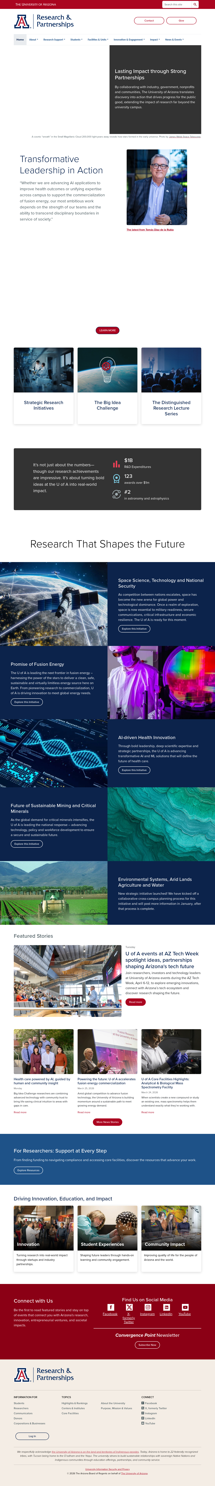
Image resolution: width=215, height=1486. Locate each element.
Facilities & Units (97, 39)
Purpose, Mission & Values (116, 1408)
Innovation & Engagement (128, 39)
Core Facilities (70, 1413)
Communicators (23, 1413)
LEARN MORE (107, 330)
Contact (149, 20)
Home (20, 39)
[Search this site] (177, 4)
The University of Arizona (134, 1473)
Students (75, 39)
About (32, 39)
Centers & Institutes (73, 1408)
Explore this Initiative (26, 702)
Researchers (21, 1408)
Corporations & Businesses (29, 1423)
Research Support (53, 39)
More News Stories (108, 1122)
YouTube (185, 1314)
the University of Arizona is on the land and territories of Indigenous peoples (95, 1452)
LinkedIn (166, 1314)
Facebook (110, 1314)
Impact (154, 39)
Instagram (147, 1314)
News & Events (173, 39)
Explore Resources (28, 1170)
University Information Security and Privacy (107, 1469)
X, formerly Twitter (129, 1318)
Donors (18, 1418)
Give (181, 20)
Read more (135, 1002)
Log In (32, 1436)
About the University (113, 1403)
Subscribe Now (147, 1345)
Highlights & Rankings (75, 1403)
